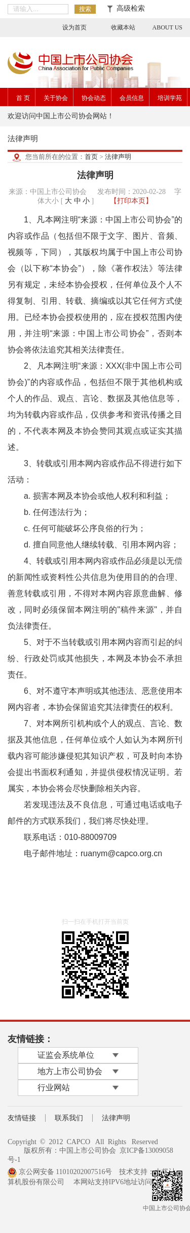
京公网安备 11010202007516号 (60, 1172)
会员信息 (132, 98)
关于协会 (56, 98)
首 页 (23, 98)
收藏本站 (123, 27)
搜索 (85, 9)
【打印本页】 (131, 201)
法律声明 (118, 156)
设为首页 (74, 27)
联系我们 (69, 1118)
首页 (91, 156)
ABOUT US (167, 27)
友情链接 (22, 1118)
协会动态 (94, 98)
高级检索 (126, 8)
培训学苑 (170, 98)
